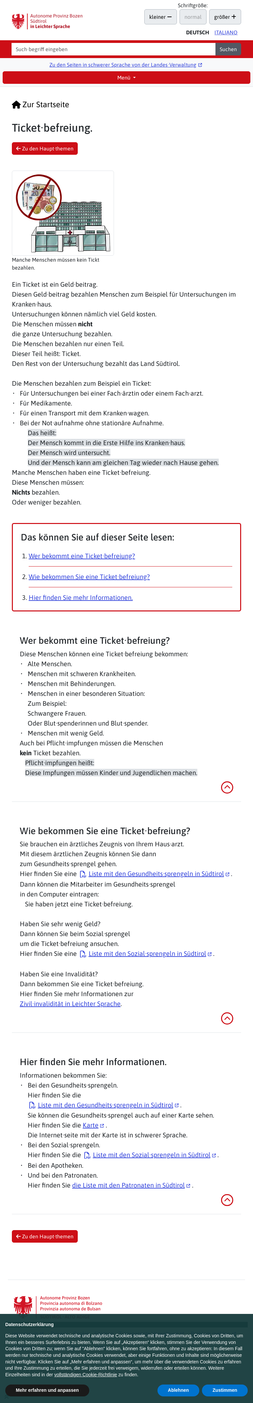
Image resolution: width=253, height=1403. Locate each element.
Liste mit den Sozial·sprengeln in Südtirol (147, 953)
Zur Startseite (40, 104)
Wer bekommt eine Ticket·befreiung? (82, 556)
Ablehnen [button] (178, 1390)
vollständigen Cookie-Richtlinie (85, 1374)
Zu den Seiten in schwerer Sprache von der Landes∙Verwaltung (122, 65)
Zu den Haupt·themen (44, 148)
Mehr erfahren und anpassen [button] (47, 1390)
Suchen (228, 49)
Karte (90, 1125)
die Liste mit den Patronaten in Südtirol (128, 1185)
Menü (124, 78)
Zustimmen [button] (224, 1390)
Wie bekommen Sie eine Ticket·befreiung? (89, 576)
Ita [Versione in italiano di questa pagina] (226, 32)
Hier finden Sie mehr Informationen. (81, 597)
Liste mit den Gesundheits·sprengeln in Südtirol (156, 873)
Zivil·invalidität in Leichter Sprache (70, 1003)
